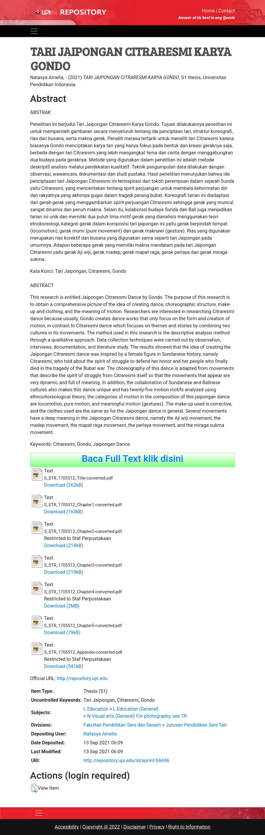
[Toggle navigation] (34, 31)
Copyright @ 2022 (101, 827)
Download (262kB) (63, 485)
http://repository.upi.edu (82, 678)
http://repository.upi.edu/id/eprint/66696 (126, 760)
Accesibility (67, 827)
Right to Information (189, 827)
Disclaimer (134, 827)
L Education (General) (135, 709)
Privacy (157, 827)
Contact (226, 11)
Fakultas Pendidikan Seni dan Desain (122, 725)
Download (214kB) (63, 545)
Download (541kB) (63, 666)
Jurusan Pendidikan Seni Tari (196, 725)
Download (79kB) (62, 632)
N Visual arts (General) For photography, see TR (137, 716)
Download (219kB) (63, 572)
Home (208, 11)
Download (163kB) (63, 512)
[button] (34, 788)
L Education (95, 709)
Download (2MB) (62, 606)
